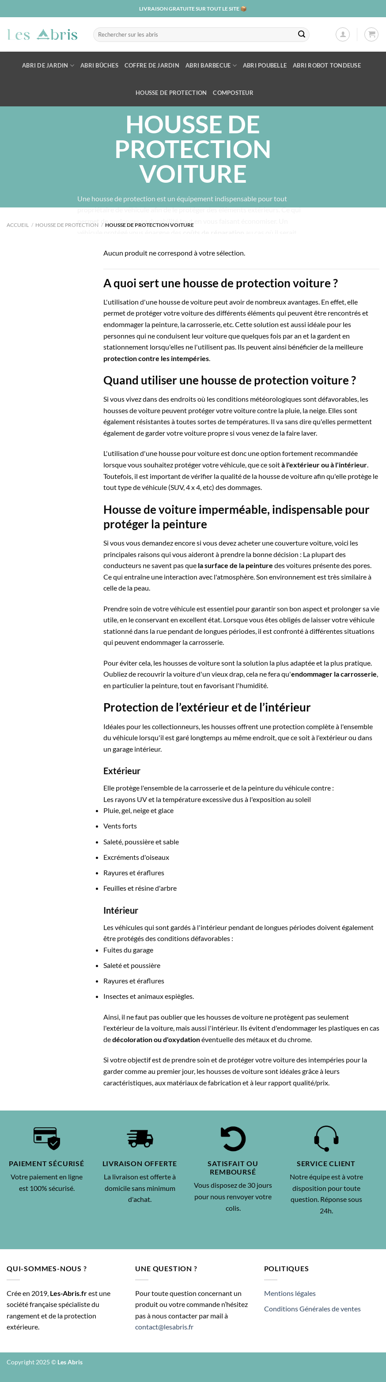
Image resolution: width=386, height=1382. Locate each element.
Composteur (233, 92)
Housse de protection (171, 92)
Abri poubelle (265, 65)
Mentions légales (290, 1293)
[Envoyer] (301, 34)
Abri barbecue (211, 65)
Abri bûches (99, 65)
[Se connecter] (343, 34)
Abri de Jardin (48, 65)
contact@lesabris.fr (164, 1326)
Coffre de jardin (152, 65)
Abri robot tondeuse (327, 65)
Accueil (18, 225)
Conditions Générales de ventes (312, 1308)
